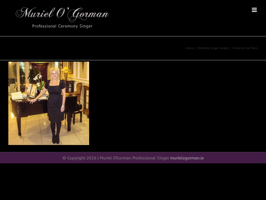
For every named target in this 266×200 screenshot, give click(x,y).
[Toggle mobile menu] (255, 10)
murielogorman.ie (187, 158)
